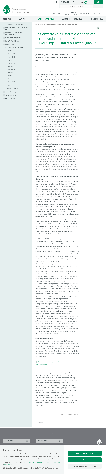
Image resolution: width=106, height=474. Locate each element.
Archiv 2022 (11, 60)
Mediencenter (9, 44)
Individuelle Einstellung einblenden (85, 466)
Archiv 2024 (11, 54)
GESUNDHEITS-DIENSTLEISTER (71, 13)
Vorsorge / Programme (72, 19)
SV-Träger (67, 2)
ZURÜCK (39, 422)
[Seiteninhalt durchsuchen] (76, 6)
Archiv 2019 (11, 69)
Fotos (8, 85)
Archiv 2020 (11, 66)
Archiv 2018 (11, 73)
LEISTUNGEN (57, 13)
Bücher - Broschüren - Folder (14, 24)
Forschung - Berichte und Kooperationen (13, 33)
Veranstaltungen (10, 95)
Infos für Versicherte (12, 41)
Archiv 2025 (11, 51)
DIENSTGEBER (85, 13)
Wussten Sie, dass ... (13, 89)
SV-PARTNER (50, 441)
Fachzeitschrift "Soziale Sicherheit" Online (16, 28)
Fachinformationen (45, 19)
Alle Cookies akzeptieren (85, 453)
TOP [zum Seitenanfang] (53, 432)
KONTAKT (97, 13)
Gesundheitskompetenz (13, 38)
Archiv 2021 (11, 63)
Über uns (7, 19)
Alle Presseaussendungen (15, 48)
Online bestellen (10, 99)
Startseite (42, 24)
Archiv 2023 (11, 57)
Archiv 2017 (11, 76)
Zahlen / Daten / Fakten (13, 92)
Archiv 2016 (11, 79)
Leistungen (24, 19)
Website (37, 24)
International (96, 19)
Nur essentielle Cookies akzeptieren (85, 460)
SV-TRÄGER (16, 441)
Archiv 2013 (11, 82)
